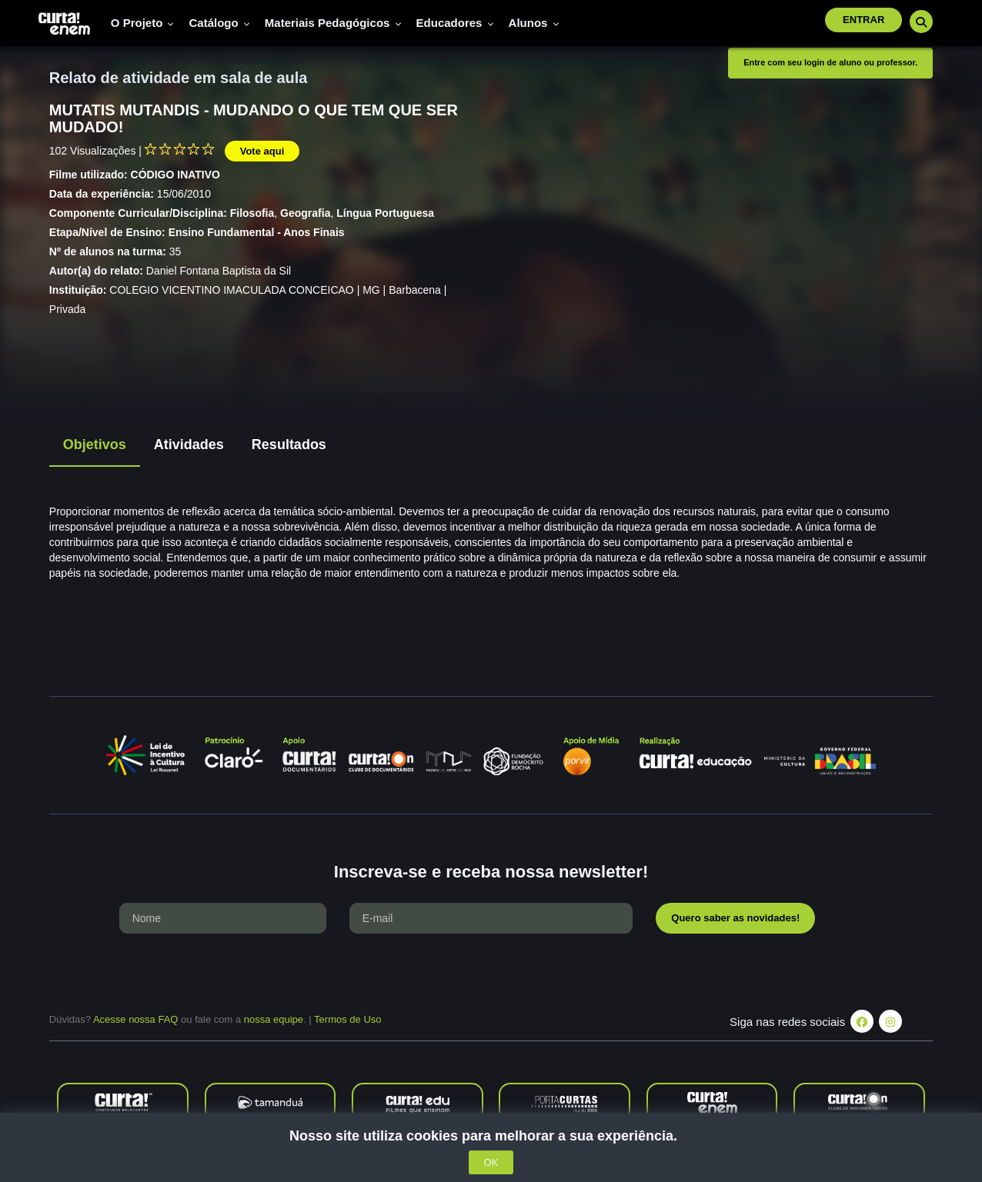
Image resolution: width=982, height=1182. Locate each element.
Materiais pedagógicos (333, 22)
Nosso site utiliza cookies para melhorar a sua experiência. (491, 1136)
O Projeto (143, 22)
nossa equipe (273, 1019)
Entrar (863, 19)
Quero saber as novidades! (735, 918)
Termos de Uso (347, 1019)
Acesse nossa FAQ (136, 1019)
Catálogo (219, 22)
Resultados (289, 444)
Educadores (455, 22)
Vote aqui (262, 151)
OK (491, 1162)
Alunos (534, 22)
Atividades (189, 444)
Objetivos (94, 444)
